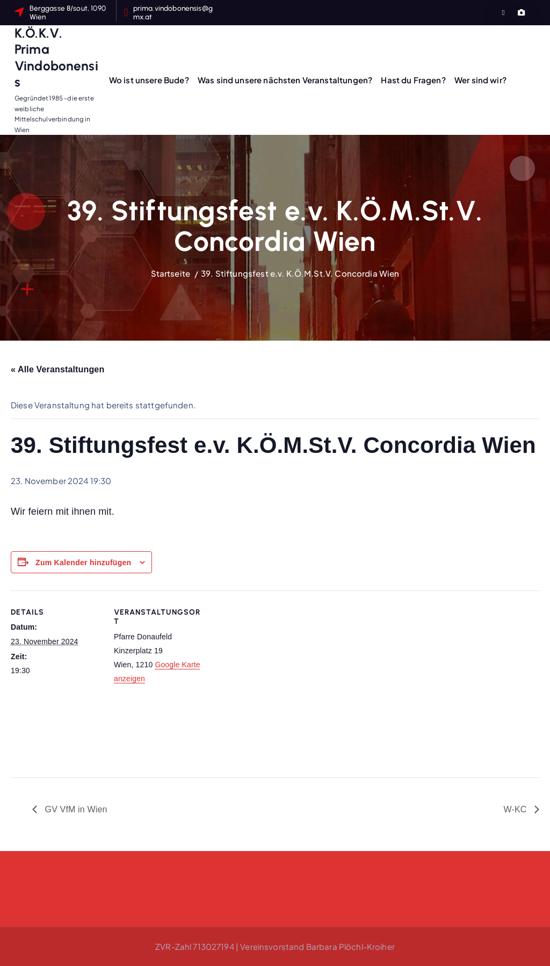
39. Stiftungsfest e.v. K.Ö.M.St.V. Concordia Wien (300, 273)
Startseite (171, 273)
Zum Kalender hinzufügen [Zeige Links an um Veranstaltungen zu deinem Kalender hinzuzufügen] (83, 562)
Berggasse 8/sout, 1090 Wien (68, 12)
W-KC (516, 809)
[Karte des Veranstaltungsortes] (273, 665)
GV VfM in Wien (74, 809)
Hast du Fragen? (413, 80)
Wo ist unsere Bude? (149, 80)
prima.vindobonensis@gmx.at (173, 12)
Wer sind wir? (480, 80)
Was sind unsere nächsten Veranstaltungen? (285, 80)
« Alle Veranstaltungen (57, 369)
